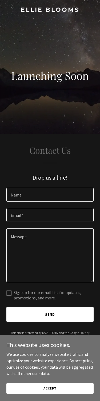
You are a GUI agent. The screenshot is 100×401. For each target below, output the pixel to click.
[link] (50, 10)
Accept (49, 388)
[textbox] (50, 195)
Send (50, 314)
